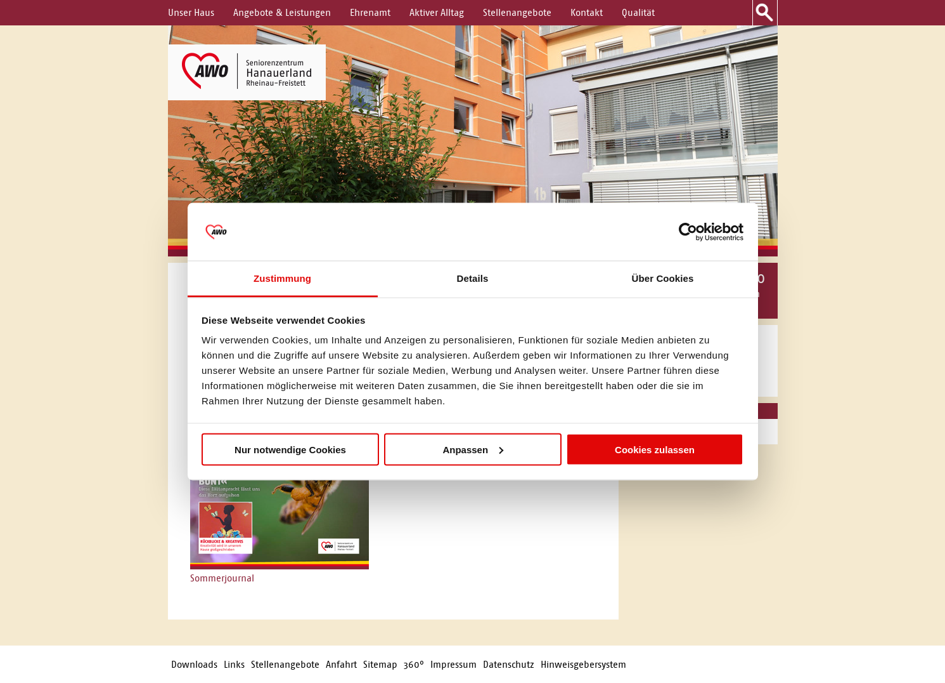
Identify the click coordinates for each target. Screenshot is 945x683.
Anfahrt (341, 664)
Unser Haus (191, 12)
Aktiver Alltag (436, 12)
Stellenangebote (517, 12)
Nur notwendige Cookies (290, 449)
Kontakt (586, 12)
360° (414, 664)
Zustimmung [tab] (282, 278)
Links (234, 664)
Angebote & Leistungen (282, 12)
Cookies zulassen (655, 449)
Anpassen (472, 449)
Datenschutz (508, 664)
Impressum (453, 664)
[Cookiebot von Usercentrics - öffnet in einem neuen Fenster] (688, 231)
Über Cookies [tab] (663, 278)
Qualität (638, 12)
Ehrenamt (370, 12)
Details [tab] (473, 278)
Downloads (194, 664)
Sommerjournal (222, 578)
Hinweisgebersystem (583, 664)
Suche (765, 12)
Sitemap (380, 664)
